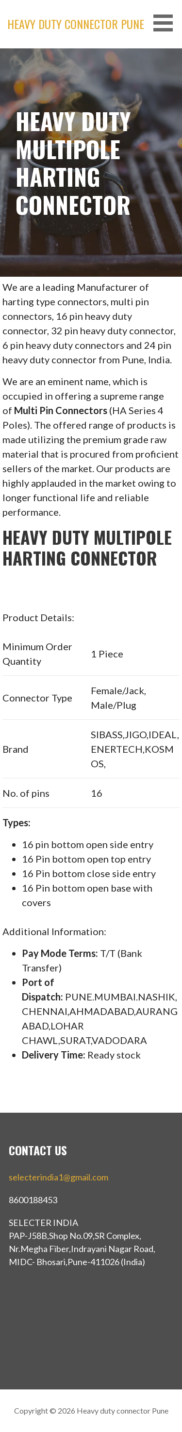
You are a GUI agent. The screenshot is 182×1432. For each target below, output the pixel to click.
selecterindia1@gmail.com (58, 1177)
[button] (166, 23)
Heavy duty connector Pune (75, 23)
